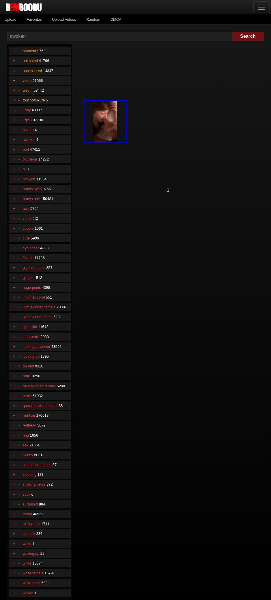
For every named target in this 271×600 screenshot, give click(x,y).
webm (28, 90)
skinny (28, 455)
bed (26, 149)
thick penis (31, 524)
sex (26, 445)
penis (27, 396)
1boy (27, 110)
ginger (28, 278)
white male (31, 583)
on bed (28, 366)
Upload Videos (64, 19)
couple (28, 228)
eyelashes (31, 248)
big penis (30, 159)
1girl (26, 120)
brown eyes (32, 189)
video (27, 80)
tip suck (29, 533)
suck (26, 494)
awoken (29, 139)
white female (33, 573)
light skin (30, 326)
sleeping (30, 474)
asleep (28, 130)
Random (93, 19)
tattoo (27, 514)
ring (26, 435)
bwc (26, 208)
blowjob (29, 179)
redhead (29, 425)
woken (28, 593)
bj (24, 169)
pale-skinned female (39, 386)
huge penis (32, 287)
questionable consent (40, 405)
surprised (30, 504)
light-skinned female (39, 307)
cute (26, 238)
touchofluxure (34, 100)
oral (26, 376)
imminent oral (34, 297)
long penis (31, 337)
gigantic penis (34, 267)
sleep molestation (37, 465)
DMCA (116, 19)
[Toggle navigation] (261, 7)
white (27, 563)
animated (30, 61)
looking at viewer (36, 346)
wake (27, 543)
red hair (29, 415)
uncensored (32, 71)
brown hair (31, 199)
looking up (31, 356)
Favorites (34, 19)
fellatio (28, 258)
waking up (31, 553)
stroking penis (34, 484)
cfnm (27, 218)
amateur (29, 51)
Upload (10, 19)
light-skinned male (38, 317)
